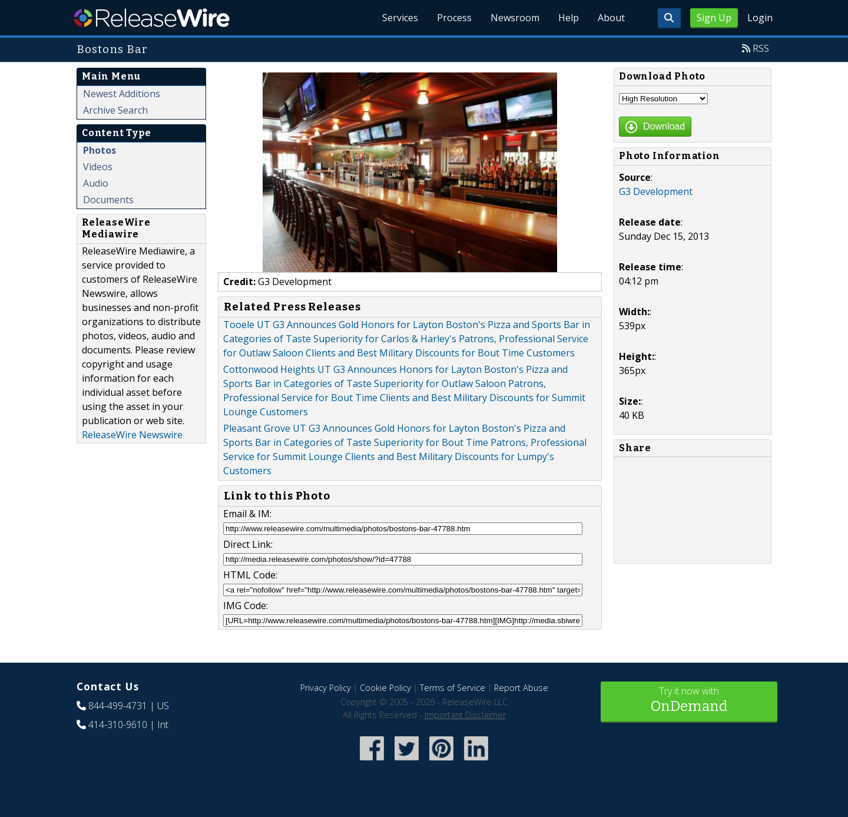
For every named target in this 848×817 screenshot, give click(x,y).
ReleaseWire (152, 17)
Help (568, 17)
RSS (761, 48)
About (611, 17)
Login (760, 17)
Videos (97, 166)
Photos (99, 150)
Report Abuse (521, 687)
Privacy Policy (325, 687)
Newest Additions (121, 93)
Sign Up (714, 17)
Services (400, 17)
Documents (108, 199)
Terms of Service (452, 687)
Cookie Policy (385, 687)
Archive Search (115, 110)
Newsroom (515, 17)
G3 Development (656, 191)
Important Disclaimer (465, 714)
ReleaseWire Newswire (132, 434)
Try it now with (689, 700)
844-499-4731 (117, 705)
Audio (95, 183)
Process (454, 17)
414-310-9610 (117, 724)
